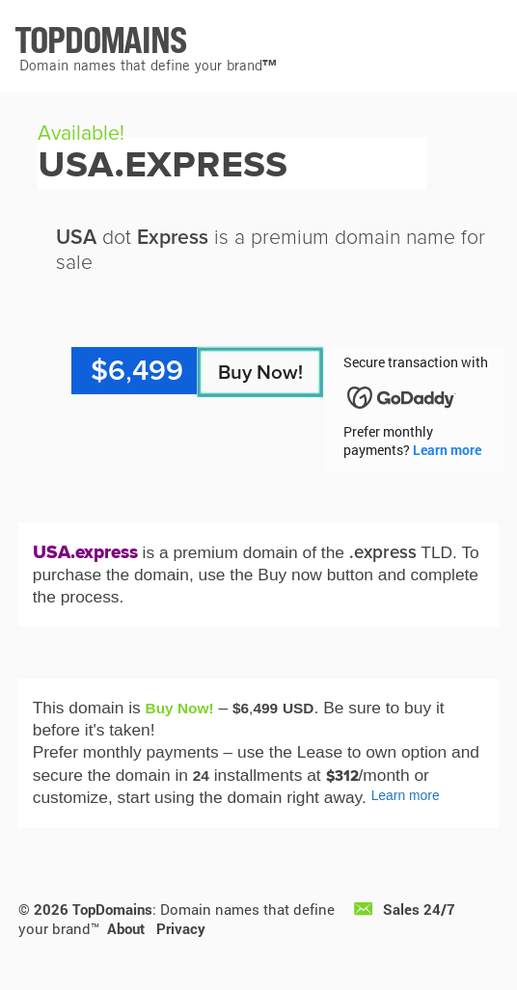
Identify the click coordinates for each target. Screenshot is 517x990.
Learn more (447, 450)
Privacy (180, 928)
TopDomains (112, 909)
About (126, 928)
